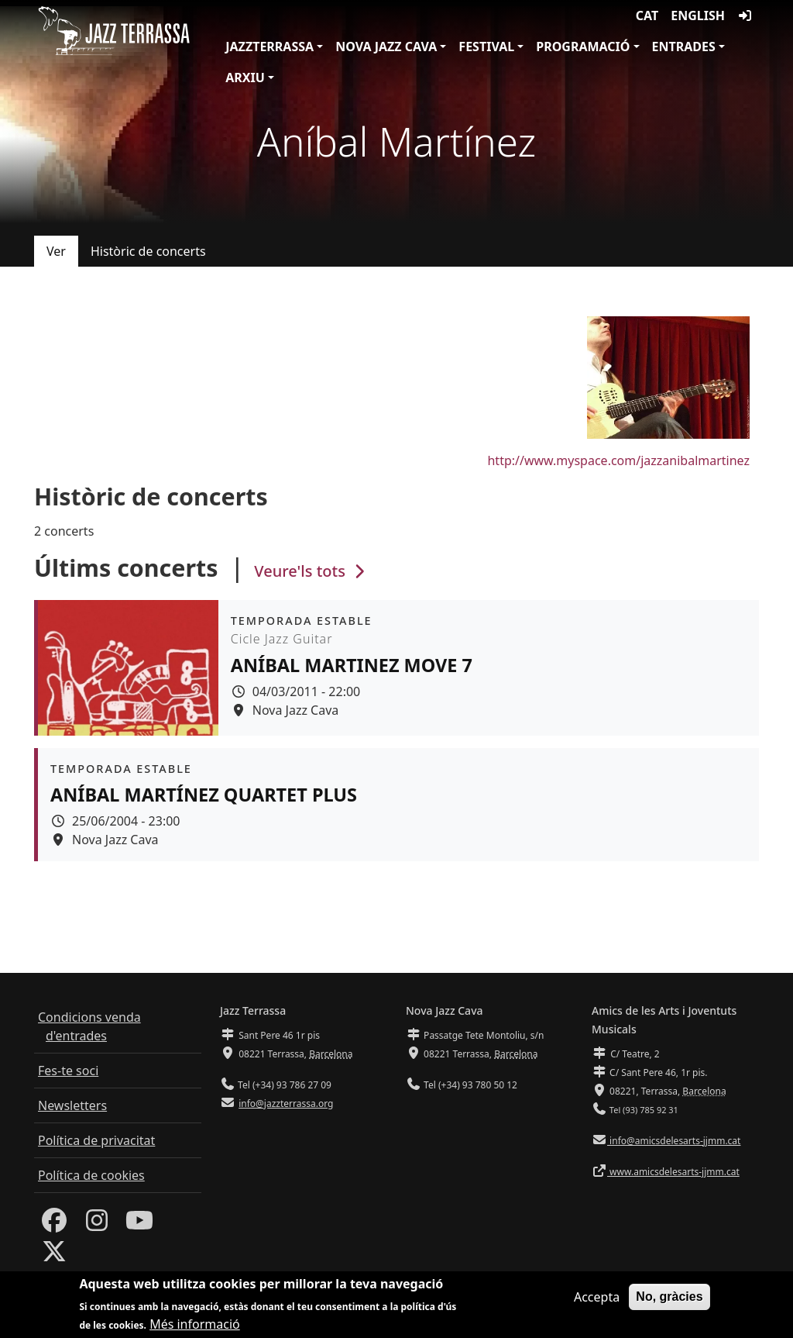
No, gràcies (669, 1298)
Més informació (194, 1325)
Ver (56, 251)
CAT (647, 15)
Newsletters (72, 1105)
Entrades (684, 46)
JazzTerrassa (269, 46)
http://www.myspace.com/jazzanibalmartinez (618, 460)
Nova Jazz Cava (386, 46)
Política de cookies (91, 1175)
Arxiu (245, 77)
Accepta (597, 1298)
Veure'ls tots (311, 570)
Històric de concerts (148, 251)
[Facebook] (54, 1224)
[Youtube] (139, 1224)
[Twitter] (54, 1255)
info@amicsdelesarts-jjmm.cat (673, 1140)
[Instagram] (96, 1224)
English (698, 15)
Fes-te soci (68, 1070)
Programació (583, 46)
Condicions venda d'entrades (89, 1026)
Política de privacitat (96, 1140)
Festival (486, 46)
